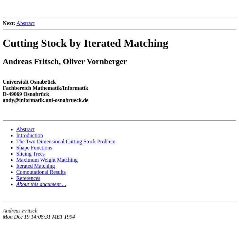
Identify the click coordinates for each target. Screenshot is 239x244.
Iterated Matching (35, 166)
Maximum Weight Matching (47, 160)
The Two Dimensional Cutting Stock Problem (65, 141)
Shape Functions (34, 147)
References (28, 178)
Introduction (29, 135)
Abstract (25, 23)
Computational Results (41, 172)
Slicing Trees (30, 154)
